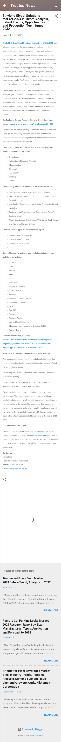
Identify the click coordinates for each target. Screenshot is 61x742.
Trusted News (22, 5)
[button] (56, 16)
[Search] (56, 7)
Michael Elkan (37, 736)
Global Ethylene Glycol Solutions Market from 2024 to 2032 (28, 43)
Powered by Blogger (30, 729)
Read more (51, 610)
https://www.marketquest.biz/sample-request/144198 (31, 124)
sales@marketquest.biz (41, 435)
